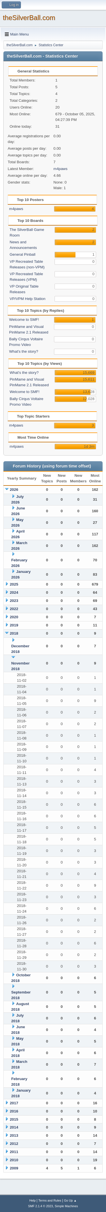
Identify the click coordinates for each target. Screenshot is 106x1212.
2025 (14, 584)
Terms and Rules (49, 1200)
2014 (14, 1127)
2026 (14, 489)
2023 (14, 601)
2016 (14, 1111)
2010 (14, 1160)
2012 (14, 1144)
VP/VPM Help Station (28, 299)
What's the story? (23, 351)
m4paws (60, 169)
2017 (14, 1103)
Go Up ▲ (70, 1200)
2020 (14, 617)
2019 (14, 625)
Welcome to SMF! (24, 319)
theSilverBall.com (29, 17)
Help (32, 1200)
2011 (14, 1152)
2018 (14, 633)
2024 (14, 592)
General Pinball (22, 254)
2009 (14, 1168)
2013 (14, 1135)
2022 (14, 609)
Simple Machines (66, 1206)
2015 (14, 1119)
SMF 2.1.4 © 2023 (40, 1206)
